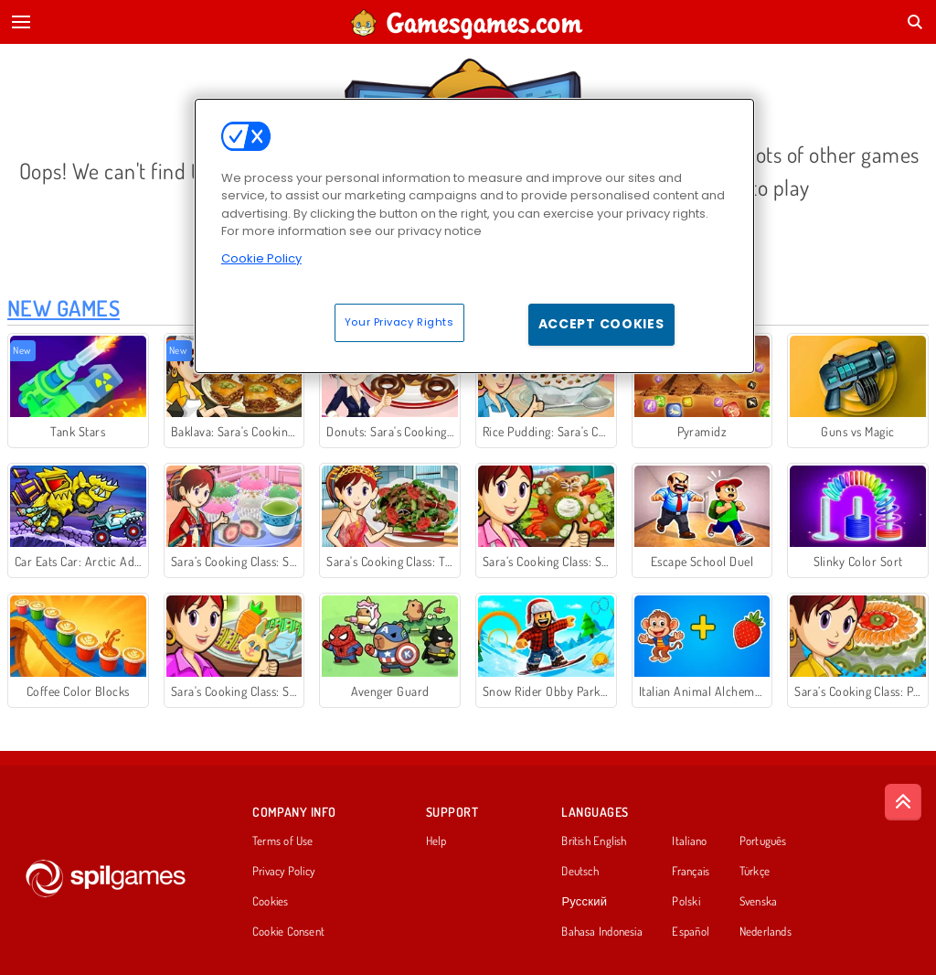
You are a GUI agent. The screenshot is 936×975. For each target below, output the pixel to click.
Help (436, 841)
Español (690, 932)
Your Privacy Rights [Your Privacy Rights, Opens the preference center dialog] (399, 322)
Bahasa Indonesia (602, 932)
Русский (584, 901)
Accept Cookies (601, 324)
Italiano (689, 841)
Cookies (270, 901)
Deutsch (580, 871)
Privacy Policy (283, 871)
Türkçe (754, 871)
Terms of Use (283, 841)
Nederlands (765, 932)
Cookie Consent (288, 932)
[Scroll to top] (903, 802)
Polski (685, 901)
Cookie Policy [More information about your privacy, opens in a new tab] (261, 258)
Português (763, 841)
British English (593, 841)
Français (690, 871)
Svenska (758, 901)
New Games (63, 308)
